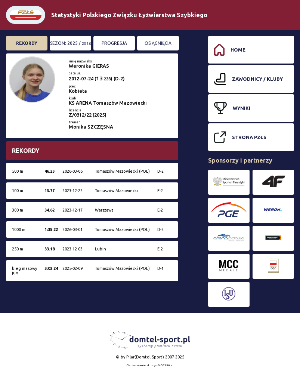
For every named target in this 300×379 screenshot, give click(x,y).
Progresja (114, 43)
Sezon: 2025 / (70, 43)
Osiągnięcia (158, 43)
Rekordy (26, 43)
